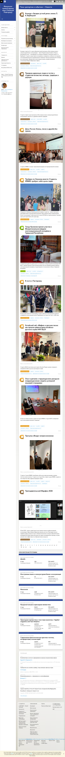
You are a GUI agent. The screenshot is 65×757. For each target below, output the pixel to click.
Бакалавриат (32, 706)
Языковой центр (33, 727)
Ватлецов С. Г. (23, 678)
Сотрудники (4, 65)
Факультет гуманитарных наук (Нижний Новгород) (8, 9)
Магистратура (33, 708)
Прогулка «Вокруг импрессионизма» (39, 436)
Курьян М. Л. (23, 660)
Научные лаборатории (46, 706)
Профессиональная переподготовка (34, 721)
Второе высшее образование (33, 711)
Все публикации (24, 695)
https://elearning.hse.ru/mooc (47, 739)
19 (23, 547)
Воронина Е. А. (29, 660)
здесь (12, 753)
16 (54, 545)
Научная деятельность (6, 63)
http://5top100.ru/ (53, 739)
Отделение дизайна (5, 32)
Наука (43, 703)
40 (30, 547)
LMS (53, 709)
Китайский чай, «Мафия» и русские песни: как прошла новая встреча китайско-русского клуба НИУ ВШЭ (41, 327)
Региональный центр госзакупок (34, 725)
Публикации (23, 653)
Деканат (3, 57)
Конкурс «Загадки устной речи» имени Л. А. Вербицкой (41, 14)
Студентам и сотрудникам (56, 704)
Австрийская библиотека (6, 67)
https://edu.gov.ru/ (30, 739)
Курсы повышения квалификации (34, 718)
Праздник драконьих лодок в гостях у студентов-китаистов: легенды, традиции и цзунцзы (42, 75)
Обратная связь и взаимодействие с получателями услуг (34, 733)
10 (40, 545)
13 (47, 545)
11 (43, 545)
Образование (33, 703)
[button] (20, 94)
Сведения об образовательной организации (22, 712)
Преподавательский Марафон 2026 (39, 491)
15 (52, 545)
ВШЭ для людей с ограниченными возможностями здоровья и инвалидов (23, 722)
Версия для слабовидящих (22, 718)
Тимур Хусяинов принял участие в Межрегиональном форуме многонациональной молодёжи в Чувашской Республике (38, 230)
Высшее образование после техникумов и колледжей (34, 714)
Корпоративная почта (57, 707)
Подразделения (22, 715)
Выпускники (32, 729)
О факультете (4, 55)
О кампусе (22, 703)
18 (21, 547)
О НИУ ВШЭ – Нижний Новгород (23, 706)
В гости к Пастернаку (33, 281)
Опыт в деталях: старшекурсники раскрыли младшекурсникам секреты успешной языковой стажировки (42, 381)
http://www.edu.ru (37, 739)
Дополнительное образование (5, 48)
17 (56, 545)
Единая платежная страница (22, 727)
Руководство (21, 709)
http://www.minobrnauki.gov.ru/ (25, 739)
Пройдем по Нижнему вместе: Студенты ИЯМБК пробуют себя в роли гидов (41, 180)
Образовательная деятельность (5, 60)
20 (25, 547)
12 (45, 545)
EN (54, 1)
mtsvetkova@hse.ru (8, 94)
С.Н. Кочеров (23, 669)
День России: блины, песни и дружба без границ (41, 130)
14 (49, 545)
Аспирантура (4, 45)
